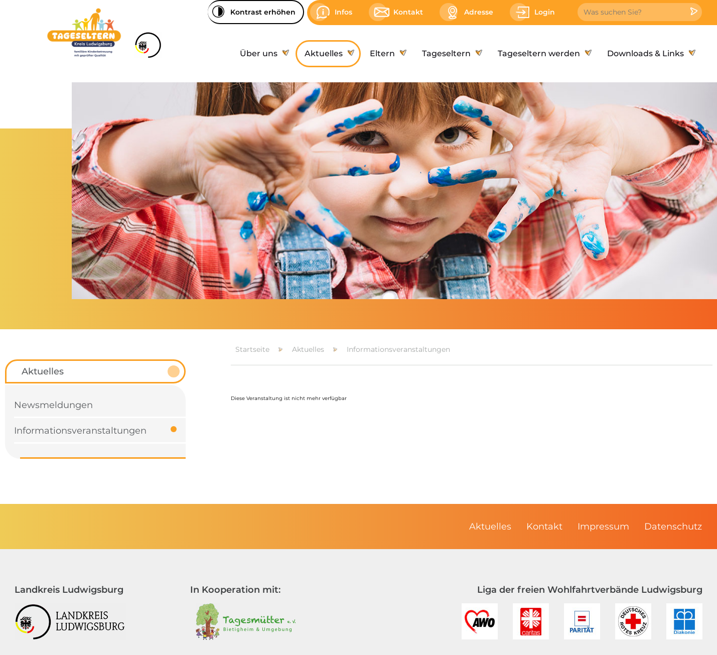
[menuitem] (263, 53)
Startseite (252, 349)
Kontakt (544, 526)
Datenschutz (673, 526)
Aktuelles (308, 349)
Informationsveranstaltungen (398, 349)
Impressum (603, 526)
